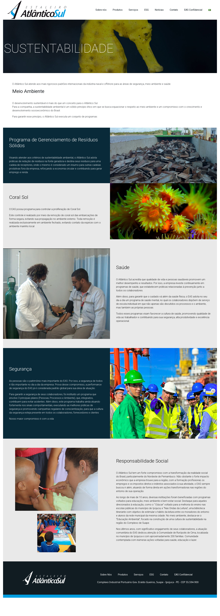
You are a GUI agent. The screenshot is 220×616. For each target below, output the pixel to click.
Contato (174, 9)
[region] (110, 46)
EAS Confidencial (193, 9)
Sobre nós (100, 9)
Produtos (118, 9)
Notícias (159, 9)
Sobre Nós (106, 574)
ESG (146, 9)
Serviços (133, 9)
